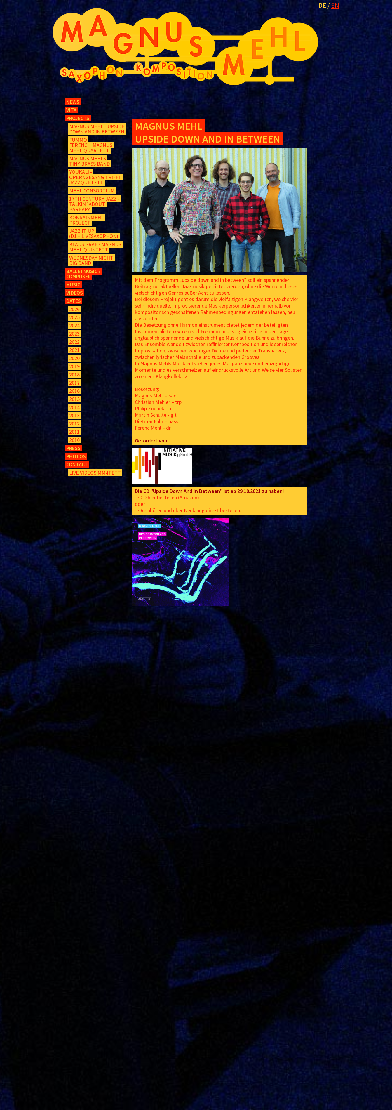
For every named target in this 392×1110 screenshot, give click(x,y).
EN (335, 5)
